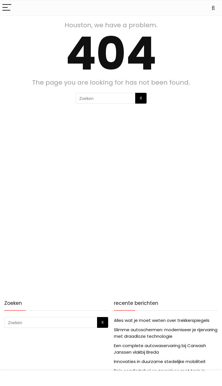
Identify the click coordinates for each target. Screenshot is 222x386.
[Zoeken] (140, 98)
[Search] (213, 7)
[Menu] (7, 7)
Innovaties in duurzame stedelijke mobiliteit (160, 361)
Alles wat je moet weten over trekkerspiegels (161, 320)
